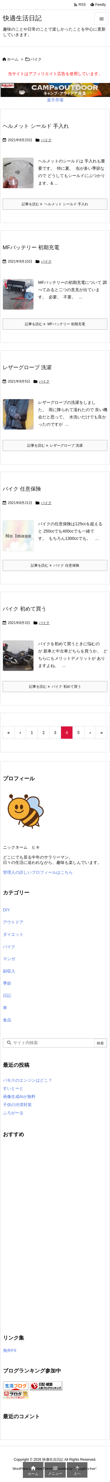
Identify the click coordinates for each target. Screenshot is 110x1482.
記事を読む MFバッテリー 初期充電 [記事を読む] (55, 324)
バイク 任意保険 (22, 489)
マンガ (9, 958)
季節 (7, 983)
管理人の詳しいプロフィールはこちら (38, 872)
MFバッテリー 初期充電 (31, 247)
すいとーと (13, 1088)
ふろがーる (13, 1112)
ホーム (12, 59)
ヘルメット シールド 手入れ (36, 126)
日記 (7, 995)
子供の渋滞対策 (17, 1104)
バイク (46, 140)
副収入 (9, 971)
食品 (7, 1020)
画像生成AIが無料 (19, 1096)
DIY (6, 910)
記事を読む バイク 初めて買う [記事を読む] (55, 687)
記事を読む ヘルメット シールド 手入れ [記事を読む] (55, 204)
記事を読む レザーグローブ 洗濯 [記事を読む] (54, 445)
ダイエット (13, 934)
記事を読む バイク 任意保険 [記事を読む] (55, 565)
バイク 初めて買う (24, 609)
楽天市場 (55, 100)
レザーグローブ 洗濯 (27, 367)
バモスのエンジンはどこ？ (27, 1080)
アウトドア (13, 922)
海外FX (9, 1350)
